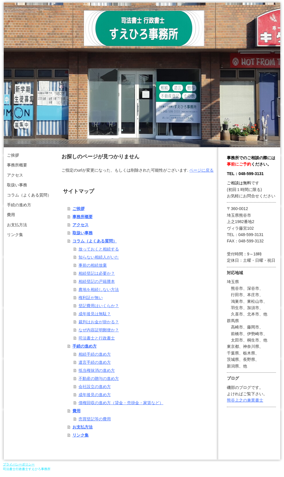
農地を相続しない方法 (99, 289)
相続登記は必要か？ (97, 273)
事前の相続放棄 (93, 265)
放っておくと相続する (99, 249)
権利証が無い (91, 297)
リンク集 (80, 435)
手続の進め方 (84, 346)
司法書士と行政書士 (97, 338)
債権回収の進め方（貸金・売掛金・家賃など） (121, 402)
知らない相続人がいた (99, 257)
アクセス (80, 224)
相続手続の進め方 (95, 354)
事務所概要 (82, 216)
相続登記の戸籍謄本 (97, 281)
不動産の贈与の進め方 (99, 378)
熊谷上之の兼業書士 (245, 400)
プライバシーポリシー (19, 464)
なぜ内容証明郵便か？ (99, 330)
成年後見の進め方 (95, 394)
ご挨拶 (78, 208)
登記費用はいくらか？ (99, 305)
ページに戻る (201, 170)
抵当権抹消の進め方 (97, 370)
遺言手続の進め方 (95, 362)
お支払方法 (82, 427)
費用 (76, 411)
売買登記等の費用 (95, 419)
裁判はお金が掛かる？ (99, 322)
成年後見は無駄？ (95, 313)
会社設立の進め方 (95, 386)
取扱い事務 (82, 233)
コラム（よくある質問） (94, 241)
